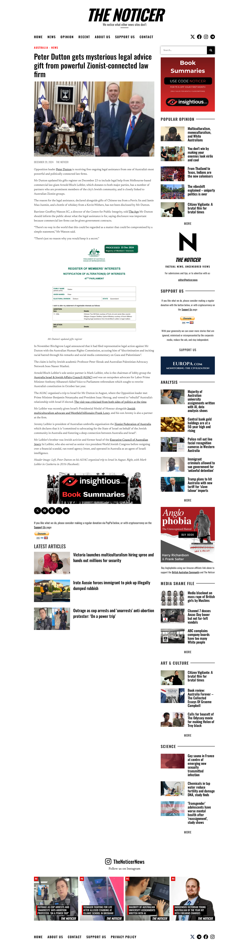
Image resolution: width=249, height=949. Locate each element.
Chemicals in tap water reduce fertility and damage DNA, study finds (201, 789)
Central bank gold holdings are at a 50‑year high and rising (200, 425)
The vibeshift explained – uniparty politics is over (201, 190)
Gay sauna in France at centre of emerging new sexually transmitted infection (201, 766)
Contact (146, 36)
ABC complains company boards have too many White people (199, 636)
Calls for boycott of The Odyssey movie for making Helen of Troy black (201, 720)
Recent (84, 36)
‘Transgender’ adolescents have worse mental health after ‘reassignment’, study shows (199, 813)
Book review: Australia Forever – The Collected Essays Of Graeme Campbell (200, 698)
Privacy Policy (124, 938)
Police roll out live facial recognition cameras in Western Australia (201, 445)
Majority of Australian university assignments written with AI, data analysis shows (201, 401)
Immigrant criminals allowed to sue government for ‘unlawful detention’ (201, 465)
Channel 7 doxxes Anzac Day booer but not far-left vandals (199, 617)
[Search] (211, 50)
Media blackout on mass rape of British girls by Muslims (201, 597)
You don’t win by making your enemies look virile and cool (200, 154)
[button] (37, 510)
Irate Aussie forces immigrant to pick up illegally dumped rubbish (111, 585)
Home (38, 36)
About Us (102, 36)
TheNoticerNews (129, 862)
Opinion (67, 36)
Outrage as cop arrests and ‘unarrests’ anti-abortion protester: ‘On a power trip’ (113, 613)
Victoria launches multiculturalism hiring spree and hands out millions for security (113, 557)
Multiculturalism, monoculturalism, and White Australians (199, 134)
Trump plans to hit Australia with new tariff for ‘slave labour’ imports (200, 485)
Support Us (125, 36)
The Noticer (124, 14)
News (51, 36)
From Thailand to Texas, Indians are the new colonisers (200, 172)
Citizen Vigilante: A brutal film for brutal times (200, 208)
